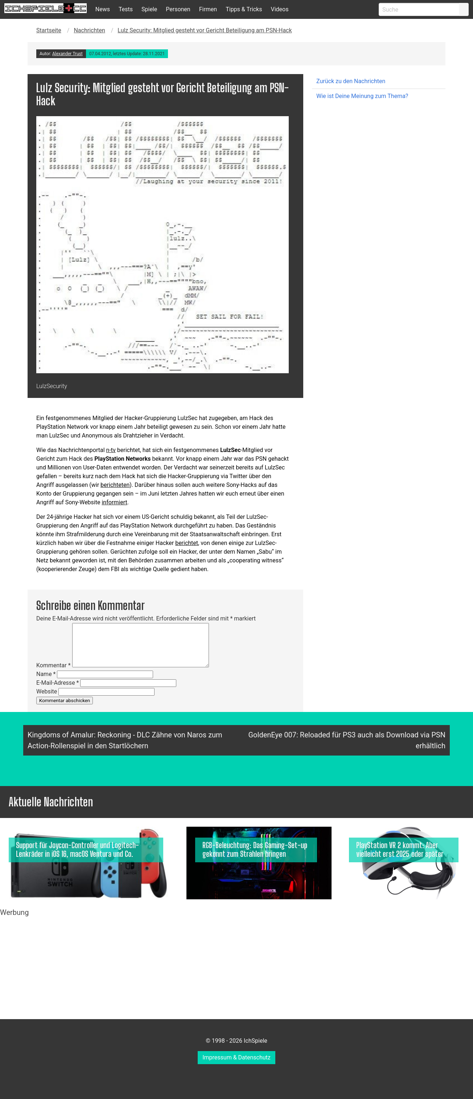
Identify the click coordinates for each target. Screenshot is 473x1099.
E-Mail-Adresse (57, 682)
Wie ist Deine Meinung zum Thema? (362, 96)
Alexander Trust (67, 53)
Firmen (208, 9)
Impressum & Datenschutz (236, 1057)
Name (46, 674)
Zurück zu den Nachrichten (350, 81)
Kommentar (53, 665)
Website (46, 691)
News (102, 9)
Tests (126, 9)
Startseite (48, 30)
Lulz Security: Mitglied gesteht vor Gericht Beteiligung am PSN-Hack (205, 30)
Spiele (149, 9)
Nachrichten (89, 30)
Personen (178, 9)
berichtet (186, 543)
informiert (114, 502)
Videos (279, 9)
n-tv (111, 450)
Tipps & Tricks (244, 9)
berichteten (114, 484)
